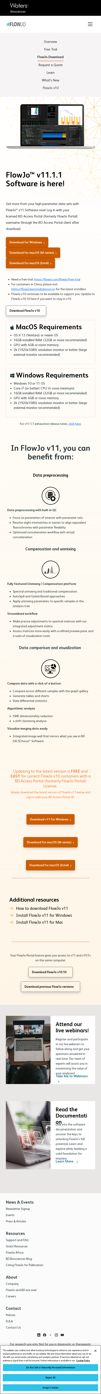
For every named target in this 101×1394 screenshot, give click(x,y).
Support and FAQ (17, 1240)
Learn (50, 72)
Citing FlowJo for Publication (24, 1265)
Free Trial (50, 49)
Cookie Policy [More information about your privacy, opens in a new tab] (83, 1361)
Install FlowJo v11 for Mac (36, 922)
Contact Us (13, 1327)
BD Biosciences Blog (19, 1259)
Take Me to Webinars (72, 1106)
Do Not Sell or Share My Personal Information (50, 1368)
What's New (50, 80)
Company (12, 1284)
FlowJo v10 (51, 88)
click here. (75, 424)
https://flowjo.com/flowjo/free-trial (57, 279)
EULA (9, 1321)
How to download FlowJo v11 (38, 908)
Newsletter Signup (18, 1209)
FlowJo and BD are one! (21, 1290)
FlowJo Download (50, 57)
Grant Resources (17, 1246)
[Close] (95, 1351)
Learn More (67, 1188)
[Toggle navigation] (90, 24)
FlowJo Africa (15, 1252)
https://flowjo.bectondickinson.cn (33, 289)
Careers (11, 1296)
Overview (50, 42)
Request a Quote (50, 65)
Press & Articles (16, 1221)
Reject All (50, 1378)
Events (10, 1215)
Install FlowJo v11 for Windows (40, 915)
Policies (10, 1315)
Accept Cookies (51, 1388)
